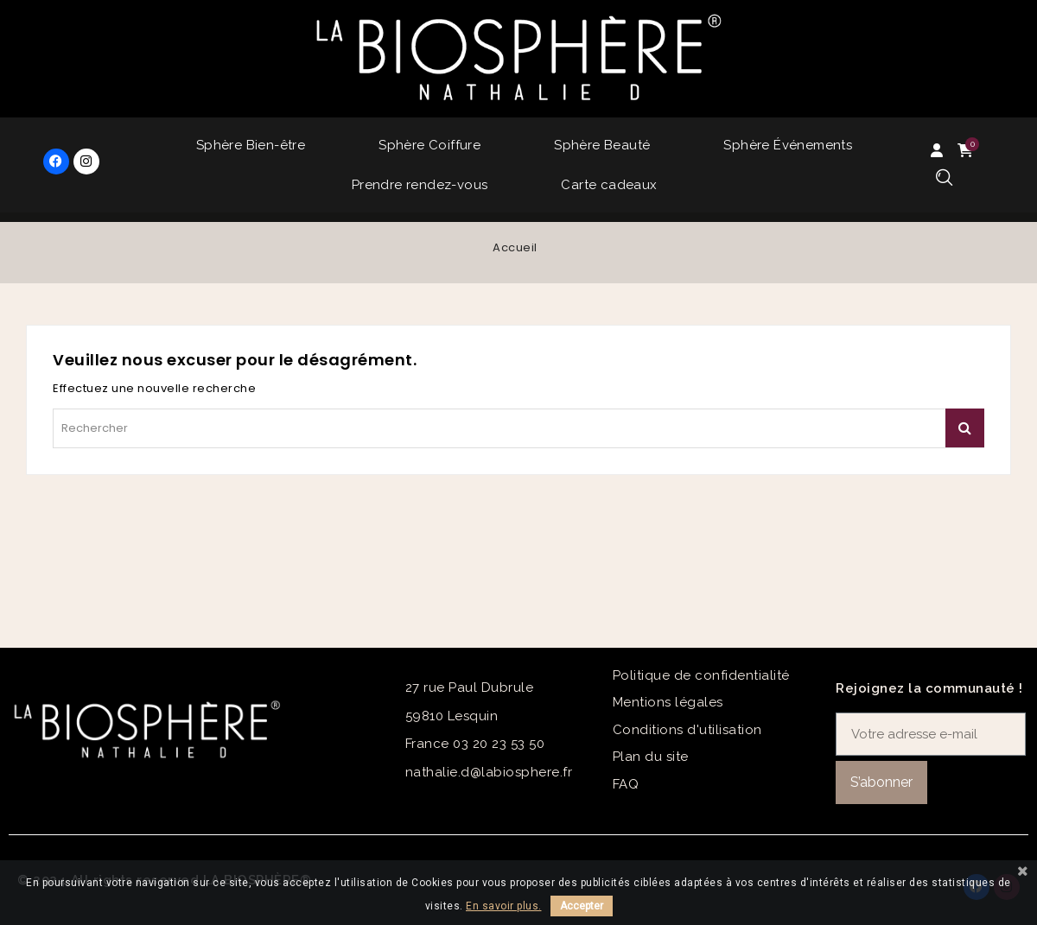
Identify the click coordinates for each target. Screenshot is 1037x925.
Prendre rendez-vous (420, 185)
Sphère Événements (787, 145)
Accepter (581, 906)
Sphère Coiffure (429, 145)
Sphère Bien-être (250, 145)
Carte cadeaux (609, 185)
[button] (944, 178)
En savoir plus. (504, 906)
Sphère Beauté (602, 145)
